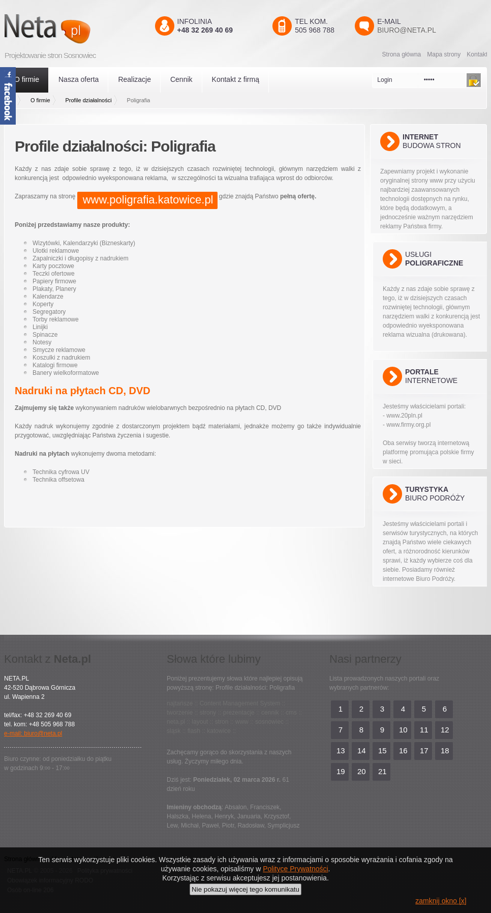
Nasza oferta (78, 79)
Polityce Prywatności (295, 869)
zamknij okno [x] (440, 901)
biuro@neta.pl (406, 30)
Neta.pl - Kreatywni (62, 29)
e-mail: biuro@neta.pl (33, 733)
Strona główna (401, 54)
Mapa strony (444, 54)
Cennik (181, 79)
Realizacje (134, 79)
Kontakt (477, 54)
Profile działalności (89, 100)
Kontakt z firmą (235, 79)
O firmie (26, 79)
